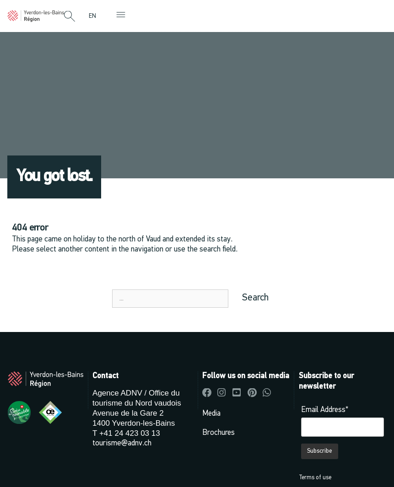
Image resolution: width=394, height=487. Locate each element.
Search (255, 298)
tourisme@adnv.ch (121, 443)
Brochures (218, 433)
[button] (69, 16)
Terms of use (315, 478)
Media (211, 413)
